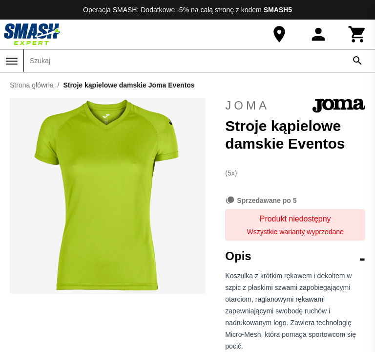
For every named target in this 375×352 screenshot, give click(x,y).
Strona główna (32, 85)
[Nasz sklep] (279, 34)
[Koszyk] (357, 34)
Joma (295, 105)
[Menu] (11, 61)
